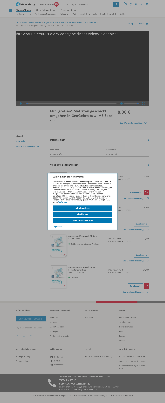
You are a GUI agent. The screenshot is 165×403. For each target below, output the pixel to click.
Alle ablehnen (82, 214)
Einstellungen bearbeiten (83, 220)
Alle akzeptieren (83, 208)
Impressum (58, 226)
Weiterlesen (63, 202)
